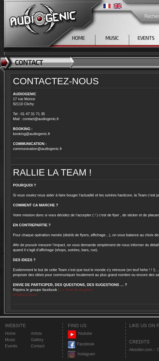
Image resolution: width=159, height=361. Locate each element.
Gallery (37, 339)
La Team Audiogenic (76, 290)
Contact (37, 346)
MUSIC (112, 38)
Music (10, 339)
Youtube (80, 333)
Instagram (81, 354)
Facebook (81, 344)
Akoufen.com (140, 349)
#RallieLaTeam (25, 295)
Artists (36, 333)
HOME (78, 38)
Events (11, 346)
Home (10, 333)
